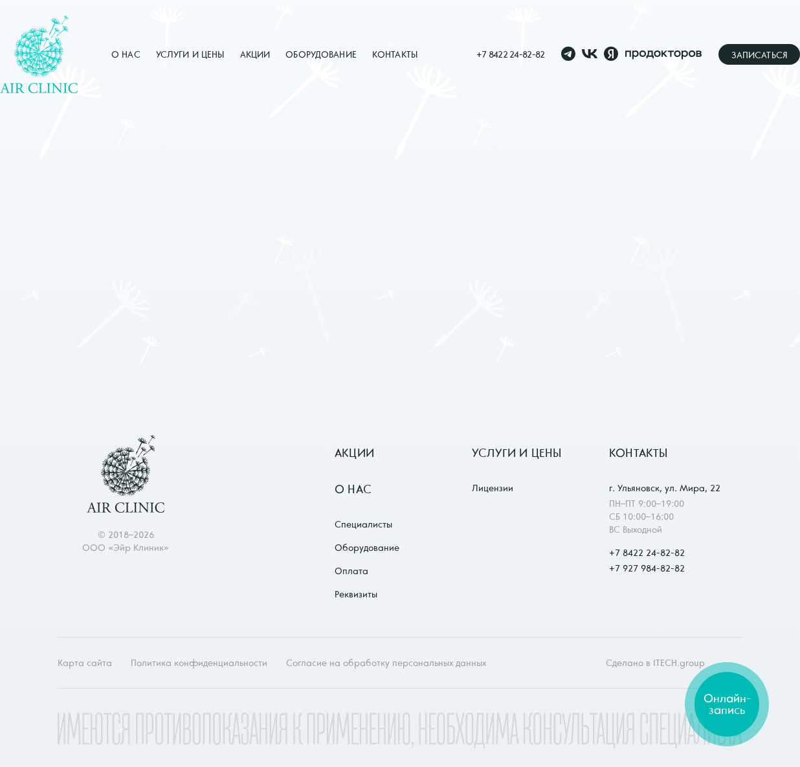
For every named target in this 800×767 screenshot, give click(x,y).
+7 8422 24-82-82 (510, 54)
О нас (125, 54)
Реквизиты (356, 594)
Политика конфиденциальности (199, 663)
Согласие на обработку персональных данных (386, 663)
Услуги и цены (190, 54)
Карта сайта (85, 663)
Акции (255, 54)
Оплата (351, 571)
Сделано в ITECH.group (655, 663)
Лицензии (492, 488)
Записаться (759, 55)
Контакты (394, 54)
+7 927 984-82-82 (647, 568)
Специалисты (363, 524)
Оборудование (321, 54)
